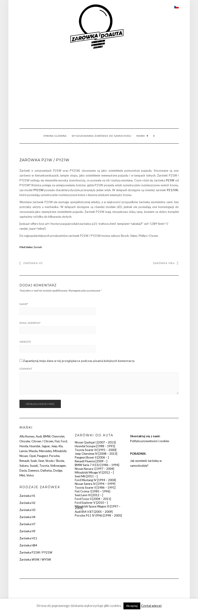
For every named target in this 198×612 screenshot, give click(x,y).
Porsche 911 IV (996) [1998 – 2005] (98, 515)
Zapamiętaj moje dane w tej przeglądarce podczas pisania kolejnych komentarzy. (79, 361)
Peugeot (42, 456)
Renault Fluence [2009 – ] (91, 461)
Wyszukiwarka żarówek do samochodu (101, 135)
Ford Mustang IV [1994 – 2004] (95, 480)
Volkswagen (58, 465)
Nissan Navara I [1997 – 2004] (94, 468)
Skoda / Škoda (54, 460)
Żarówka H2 (27, 503)
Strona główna (55, 135)
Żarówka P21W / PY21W (35, 552)
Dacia (23, 470)
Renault (24, 460)
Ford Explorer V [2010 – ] (91, 502)
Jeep (54, 446)
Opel (32, 456)
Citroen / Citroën (42, 441)
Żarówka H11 (28, 538)
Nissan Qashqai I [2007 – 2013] (95, 442)
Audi (39, 436)
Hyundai (34, 446)
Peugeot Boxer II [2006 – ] (92, 457)
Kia (61, 446)
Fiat (57, 441)
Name (23, 304)
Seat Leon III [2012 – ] (89, 495)
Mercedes (45, 451)
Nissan (23, 456)
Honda (23, 446)
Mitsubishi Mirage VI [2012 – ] (94, 472)
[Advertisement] (99, 89)
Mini (22, 475)
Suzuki (34, 465)
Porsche (54, 456)
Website (25, 341)
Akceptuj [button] (132, 606)
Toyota (44, 465)
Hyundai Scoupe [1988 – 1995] (95, 446)
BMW (46, 436)
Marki (142, 135)
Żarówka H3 (32, 263)
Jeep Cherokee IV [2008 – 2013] (96, 453)
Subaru (24, 465)
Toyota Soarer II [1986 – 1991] (95, 487)
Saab (34, 460)
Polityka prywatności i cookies (149, 441)
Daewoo (33, 470)
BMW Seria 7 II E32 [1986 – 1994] (97, 465)
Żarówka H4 (27, 517)
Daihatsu (46, 470)
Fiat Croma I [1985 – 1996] (92, 491)
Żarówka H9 (27, 531)
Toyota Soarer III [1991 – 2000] (95, 450)
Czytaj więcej (151, 606)
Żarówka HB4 (164, 263)
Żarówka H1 (27, 495)
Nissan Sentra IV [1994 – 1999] (95, 484)
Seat (41, 460)
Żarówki (38, 247)
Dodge (57, 470)
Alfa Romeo (27, 436)
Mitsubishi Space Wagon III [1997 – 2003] (97, 507)
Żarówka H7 (27, 524)
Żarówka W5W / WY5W (35, 559)
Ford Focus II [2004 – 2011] (93, 499)
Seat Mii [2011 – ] (86, 476)
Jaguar (45, 446)
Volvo (30, 475)
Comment (25, 368)
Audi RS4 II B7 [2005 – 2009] (94, 511)
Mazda (33, 451)
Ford (64, 441)
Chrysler (24, 441)
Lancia (23, 451)
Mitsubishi (59, 451)
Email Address (29, 322)
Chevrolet (58, 436)
